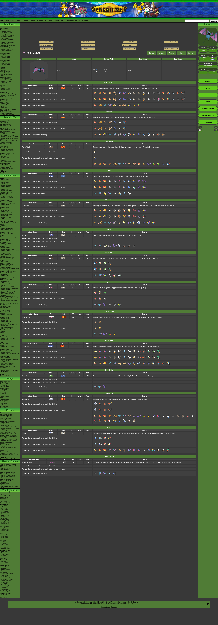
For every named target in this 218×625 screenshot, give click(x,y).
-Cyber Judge (4, 589)
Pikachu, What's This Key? (7, 485)
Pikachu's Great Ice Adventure (8, 478)
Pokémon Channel (5, 318)
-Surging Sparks (4, 523)
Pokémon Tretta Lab (5, 266)
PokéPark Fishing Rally (6, 328)
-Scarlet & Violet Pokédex (7, 48)
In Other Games (4, 360)
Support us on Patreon (109, 607)
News (1, 27)
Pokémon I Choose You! (7, 452)
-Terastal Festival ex (5, 578)
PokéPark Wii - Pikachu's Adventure (7, 294)
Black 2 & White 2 (5, 263)
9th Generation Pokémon (7, 112)
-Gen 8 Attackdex (5, 63)
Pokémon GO (4, 189)
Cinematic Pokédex (5, 77)
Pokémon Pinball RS (6, 321)
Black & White (4, 261)
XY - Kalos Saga (4, 134)
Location (162, 53)
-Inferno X (3, 567)
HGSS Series (4, 400)
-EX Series (3, 546)
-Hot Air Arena (4, 575)
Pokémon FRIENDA (5, 376)
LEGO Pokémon (4, 102)
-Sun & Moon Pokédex (6, 39)
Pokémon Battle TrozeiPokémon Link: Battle (9, 241)
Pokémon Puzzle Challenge (8, 338)
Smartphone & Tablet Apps (7, 366)
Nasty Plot (25, 258)
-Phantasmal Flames (6, 514)
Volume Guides (4, 388)
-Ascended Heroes (5, 512)
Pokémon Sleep (4, 195)
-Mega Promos (4, 551)
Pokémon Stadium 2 (5, 337)
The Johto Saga (4, 127)
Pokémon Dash (4, 317)
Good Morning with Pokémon (8, 161)
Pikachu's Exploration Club (7, 476)
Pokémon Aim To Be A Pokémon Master (9, 138)
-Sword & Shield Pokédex (7, 42)
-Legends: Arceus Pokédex (7, 45)
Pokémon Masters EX (6, 192)
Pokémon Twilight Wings (7, 150)
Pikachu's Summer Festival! (8, 472)
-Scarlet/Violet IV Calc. (6, 80)
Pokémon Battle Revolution (7, 296)
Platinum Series (4, 399)
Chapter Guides (4, 386)
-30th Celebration (5, 507)
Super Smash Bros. (5, 355)
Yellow (2, 345)
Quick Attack (26, 88)
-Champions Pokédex (6, 50)
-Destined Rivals (4, 519)
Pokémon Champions (6, 185)
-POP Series (3, 558)
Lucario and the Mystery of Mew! (9, 426)
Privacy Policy (115, 602)
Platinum (2, 285)
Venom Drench (27, 462)
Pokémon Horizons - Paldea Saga (9, 141)
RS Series (3, 393)
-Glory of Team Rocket (6, 573)
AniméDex (3, 121)
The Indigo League (5, 124)
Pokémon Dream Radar (6, 264)
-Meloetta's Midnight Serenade (8, 440)
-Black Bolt (3, 516)
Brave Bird (25, 346)
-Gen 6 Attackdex (5, 60)
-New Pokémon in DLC (6, 113)
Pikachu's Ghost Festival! (7, 474)
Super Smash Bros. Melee (7, 341)
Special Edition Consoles (7, 363)
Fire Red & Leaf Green (6, 311)
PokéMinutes (3, 159)
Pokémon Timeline (5, 88)
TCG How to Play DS (6, 279)
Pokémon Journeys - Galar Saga (9, 136)
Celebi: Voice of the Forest (7, 421)
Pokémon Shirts (4, 103)
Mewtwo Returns (4, 420)
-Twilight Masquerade (6, 528)
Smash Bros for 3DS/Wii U (7, 257)
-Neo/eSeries (4, 547)
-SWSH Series (4, 539)
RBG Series (3, 389)
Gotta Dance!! (4, 471)
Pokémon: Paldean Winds (7, 154)
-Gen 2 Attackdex (5, 55)
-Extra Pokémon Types (6, 496)
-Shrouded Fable (4, 526)
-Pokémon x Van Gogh (6, 98)
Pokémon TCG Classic (6, 502)
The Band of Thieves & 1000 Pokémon (8, 245)
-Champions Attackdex (6, 66)
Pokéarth (85, 21)
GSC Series (3, 392)
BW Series (3, 402)
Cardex (2, 75)
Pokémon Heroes (5, 422)
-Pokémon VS (4, 592)
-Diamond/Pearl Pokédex (7, 35)
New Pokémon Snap (6, 214)
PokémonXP (3, 92)
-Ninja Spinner (4, 562)
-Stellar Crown (4, 525)
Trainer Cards (4, 497)
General (151, 53)
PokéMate (3, 331)
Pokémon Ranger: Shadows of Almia (8, 301)
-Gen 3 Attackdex (5, 56)
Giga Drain (25, 376)
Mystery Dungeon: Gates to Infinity (9, 268)
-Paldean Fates (4, 530)
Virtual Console (4, 362)
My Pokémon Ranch (5, 306)
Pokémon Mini (4, 339)
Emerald (2, 313)
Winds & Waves (4, 179)
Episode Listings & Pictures (7, 120)
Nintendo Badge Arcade (6, 259)
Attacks (171, 53)
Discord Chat (3, 107)
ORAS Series (4, 406)
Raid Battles (3, 501)
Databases (9, 24)
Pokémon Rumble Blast (6, 273)
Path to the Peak (4, 157)
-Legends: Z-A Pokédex (6, 49)
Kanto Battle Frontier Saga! (7, 129)
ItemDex (2, 67)
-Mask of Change (5, 585)
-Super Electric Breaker (6, 579)
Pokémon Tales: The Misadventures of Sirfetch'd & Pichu (8, 169)
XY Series (3, 404)
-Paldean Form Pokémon (7, 114)
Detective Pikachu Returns (7, 196)
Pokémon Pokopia (5, 186)
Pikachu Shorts (10, 461)
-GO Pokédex (4, 46)
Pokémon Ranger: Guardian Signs (9, 288)
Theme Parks (4, 105)
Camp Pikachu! (4, 469)
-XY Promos (3, 557)
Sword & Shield (4, 200)
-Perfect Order (4, 511)
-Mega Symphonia (5, 569)
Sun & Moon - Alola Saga (7, 135)
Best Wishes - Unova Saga (7, 132)
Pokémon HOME (5, 204)
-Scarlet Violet (4, 537)
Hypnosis (25, 288)
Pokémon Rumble (5, 289)
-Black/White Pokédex (6, 36)
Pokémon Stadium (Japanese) (8, 350)
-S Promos (3, 596)
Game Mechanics (5, 78)
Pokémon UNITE (5, 193)
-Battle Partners (4, 576)
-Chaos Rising (4, 509)
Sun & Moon (3, 220)
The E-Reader (4, 330)
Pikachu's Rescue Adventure (8, 465)
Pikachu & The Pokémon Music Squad (9, 487)
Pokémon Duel (4, 256)
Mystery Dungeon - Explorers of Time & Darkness (9, 304)
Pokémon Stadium (5, 352)
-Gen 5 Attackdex (5, 59)
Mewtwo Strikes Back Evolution (9, 454)
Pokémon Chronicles (6, 142)
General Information (5, 381)
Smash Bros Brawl (5, 307)
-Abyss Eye (3, 561)
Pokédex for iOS (4, 281)
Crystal (2, 335)
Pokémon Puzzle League (7, 346)
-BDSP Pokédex (4, 43)
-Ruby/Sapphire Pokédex (7, 34)
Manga (9, 378)
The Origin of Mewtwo (6, 414)
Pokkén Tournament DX (6, 229)
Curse (24, 235)
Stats (181, 53)
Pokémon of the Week (6, 81)
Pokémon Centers (5, 89)
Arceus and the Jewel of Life (8, 433)
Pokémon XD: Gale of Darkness (9, 316)
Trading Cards (9, 490)
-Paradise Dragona (5, 580)
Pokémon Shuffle (5, 247)
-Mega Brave (3, 568)
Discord (32, 21)
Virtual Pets (3, 367)
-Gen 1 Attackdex (5, 53)
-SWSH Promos (4, 554)
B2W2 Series (4, 403)
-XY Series (3, 541)
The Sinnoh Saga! (5, 131)
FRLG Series (3, 395)
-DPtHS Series (4, 544)
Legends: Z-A (4, 183)
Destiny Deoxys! (4, 425)
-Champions (3, 82)
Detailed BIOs (4, 385)
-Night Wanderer (4, 583)
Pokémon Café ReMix (6, 190)
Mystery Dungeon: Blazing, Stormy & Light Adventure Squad (9, 291)
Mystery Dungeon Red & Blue (8, 324)
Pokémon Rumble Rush (6, 228)
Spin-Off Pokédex (5, 71)
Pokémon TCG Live (5, 217)
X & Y (1, 236)
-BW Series (3, 543)
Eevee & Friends (4, 483)
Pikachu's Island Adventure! (7, 475)
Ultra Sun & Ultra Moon (6, 221)
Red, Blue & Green (5, 344)
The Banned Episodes (6, 145)
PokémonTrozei (4, 325)
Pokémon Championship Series (9, 91)
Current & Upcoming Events (8, 109)
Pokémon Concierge (6, 166)
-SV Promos (3, 553)
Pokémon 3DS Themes (6, 364)
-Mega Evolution (4, 515)
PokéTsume (3, 173)
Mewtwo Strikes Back (6, 415)
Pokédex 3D (3, 274)
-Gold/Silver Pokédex (6, 32)
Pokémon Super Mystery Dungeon (9, 250)
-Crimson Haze (4, 586)
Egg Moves (191, 53)
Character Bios (4, 122)
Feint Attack (26, 147)
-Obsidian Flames (5, 534)
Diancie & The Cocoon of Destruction (7, 445)
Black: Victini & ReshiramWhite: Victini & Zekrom (9, 437)
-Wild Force (3, 587)
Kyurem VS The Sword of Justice (9, 439)
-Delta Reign (3, 505)
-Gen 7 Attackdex (5, 61)
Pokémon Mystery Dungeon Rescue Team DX (8, 209)
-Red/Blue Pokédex (5, 31)
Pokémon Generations (6, 149)
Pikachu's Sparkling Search (7, 479)
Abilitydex (3, 70)
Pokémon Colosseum (6, 314)
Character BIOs (4, 384)
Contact (25, 21)
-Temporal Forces (5, 529)
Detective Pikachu (5, 231)
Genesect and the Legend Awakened (7, 442)
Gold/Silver (3, 334)
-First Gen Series (5, 548)
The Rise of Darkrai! (5, 431)
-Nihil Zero (3, 564)
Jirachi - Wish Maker (6, 424)
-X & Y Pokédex (4, 38)
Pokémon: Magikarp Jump (7, 227)
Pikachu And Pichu (5, 467)
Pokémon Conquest (5, 270)
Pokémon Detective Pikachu (8, 458)
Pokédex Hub (41, 21)
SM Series (3, 407)
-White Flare (3, 518)
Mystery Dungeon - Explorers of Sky (9, 298)
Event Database (4, 110)
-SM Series (3, 540)
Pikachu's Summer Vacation (8, 464)
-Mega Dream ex (4, 565)
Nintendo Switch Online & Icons (9, 370)
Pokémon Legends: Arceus (7, 203)
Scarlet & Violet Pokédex (55, 21)
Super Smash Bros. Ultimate (8, 234)
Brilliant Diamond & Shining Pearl (9, 202)
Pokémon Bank (4, 239)
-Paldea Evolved (4, 536)
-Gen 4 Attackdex (5, 57)
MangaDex (3, 382)
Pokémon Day (4, 99)
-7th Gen (2, 87)
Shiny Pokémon (4, 146)
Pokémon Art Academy (6, 243)
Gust (23, 176)
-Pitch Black (3, 508)
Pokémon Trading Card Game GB (9, 353)
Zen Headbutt (26, 317)
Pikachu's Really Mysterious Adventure (8, 481)
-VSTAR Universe (5, 590)
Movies (10, 410)
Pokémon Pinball (5, 349)
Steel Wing (25, 399)
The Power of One (5, 417)
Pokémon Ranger (5, 323)
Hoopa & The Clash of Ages (8, 447)
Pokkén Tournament (5, 254)
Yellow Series (4, 391)
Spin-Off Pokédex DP (6, 73)
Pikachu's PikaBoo (5, 468)
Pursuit (24, 117)
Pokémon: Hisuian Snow (7, 153)
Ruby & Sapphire (5, 310)
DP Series (3, 398)
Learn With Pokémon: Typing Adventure (8, 277)
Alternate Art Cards (5, 500)
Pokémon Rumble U (5, 267)
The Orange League (5, 125)
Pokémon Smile (4, 211)
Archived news (4, 28)
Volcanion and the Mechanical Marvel (8, 449)
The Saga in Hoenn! (5, 128)
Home (12, 21)
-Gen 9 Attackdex (5, 64)
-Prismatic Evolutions (6, 522)
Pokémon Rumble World (7, 249)
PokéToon (3, 156)
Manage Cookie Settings (130, 602)
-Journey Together (5, 521)
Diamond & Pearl (5, 284)
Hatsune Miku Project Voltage (8, 94)
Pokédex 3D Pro (4, 275)
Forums (18, 21)
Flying (129, 70)
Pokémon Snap (4, 348)
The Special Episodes (6, 143)
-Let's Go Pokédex (5, 41)
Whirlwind (25, 206)
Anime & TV (10, 117)
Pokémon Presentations (6, 100)
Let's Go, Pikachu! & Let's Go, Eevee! (8, 223)
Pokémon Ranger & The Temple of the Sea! (9, 428)
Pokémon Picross (5, 252)
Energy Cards (4, 498)
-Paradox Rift (4, 532)
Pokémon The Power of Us (7, 453)
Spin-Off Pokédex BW (6, 74)
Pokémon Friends (5, 188)
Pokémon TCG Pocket (6, 197)
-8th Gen (2, 85)
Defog (24, 433)
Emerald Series (4, 396)
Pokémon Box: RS (5, 320)
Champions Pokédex (73, 21)
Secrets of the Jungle (6, 456)
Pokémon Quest (4, 232)
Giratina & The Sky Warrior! (7, 432)
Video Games (10, 175)
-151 (1, 533)
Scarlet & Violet (4, 182)
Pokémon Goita (4, 373)
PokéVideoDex (4, 160)
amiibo (2, 369)
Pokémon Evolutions (6, 152)
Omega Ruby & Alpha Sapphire (9, 238)
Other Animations (5, 163)
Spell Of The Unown (5, 418)
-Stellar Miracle (4, 582)
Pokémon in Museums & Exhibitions (7, 96)
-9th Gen (2, 84)
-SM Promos (3, 555)
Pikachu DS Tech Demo (6, 327)
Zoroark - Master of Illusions (8, 435)
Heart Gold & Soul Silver (7, 286)
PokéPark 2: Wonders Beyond (8, 271)
